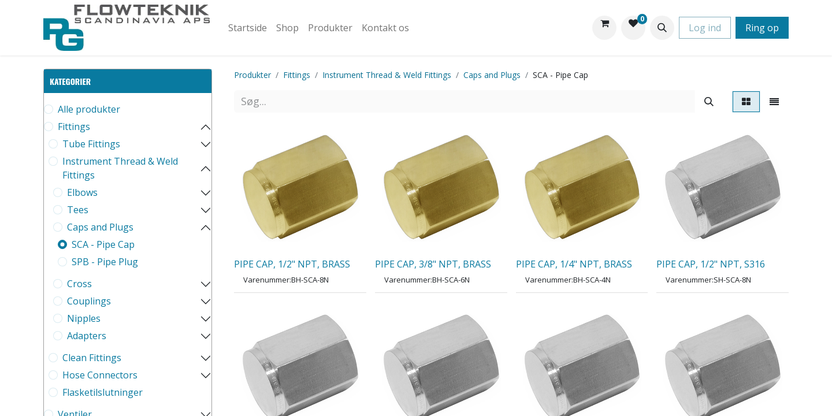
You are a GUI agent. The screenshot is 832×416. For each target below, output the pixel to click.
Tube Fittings (91, 144)
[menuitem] (248, 27)
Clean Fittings (91, 357)
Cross (79, 283)
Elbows (82, 192)
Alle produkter (89, 109)
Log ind (705, 27)
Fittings (74, 126)
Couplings (89, 301)
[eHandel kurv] (604, 28)
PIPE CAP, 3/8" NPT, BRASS (433, 264)
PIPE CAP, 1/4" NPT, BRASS (574, 264)
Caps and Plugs (100, 227)
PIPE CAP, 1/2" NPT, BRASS (292, 264)
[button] (662, 28)
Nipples (84, 318)
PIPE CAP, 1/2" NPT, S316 (710, 264)
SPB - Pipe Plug (105, 261)
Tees (77, 209)
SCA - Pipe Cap (103, 244)
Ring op (762, 27)
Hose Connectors (100, 375)
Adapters (86, 335)
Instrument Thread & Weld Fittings (120, 168)
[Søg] (708, 101)
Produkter (252, 74)
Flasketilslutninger (102, 392)
